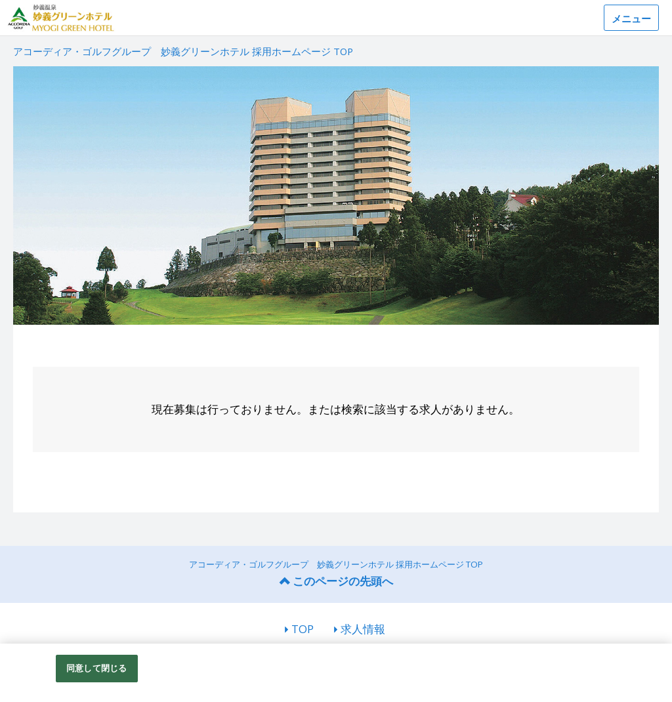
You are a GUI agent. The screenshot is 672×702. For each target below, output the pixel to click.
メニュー (631, 18)
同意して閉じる (96, 668)
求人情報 (363, 628)
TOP (302, 628)
